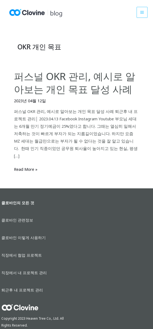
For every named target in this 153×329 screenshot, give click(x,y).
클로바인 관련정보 (17, 220)
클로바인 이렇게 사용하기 (23, 237)
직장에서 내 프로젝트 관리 (24, 272)
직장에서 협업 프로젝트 (21, 255)
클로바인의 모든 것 (17, 202)
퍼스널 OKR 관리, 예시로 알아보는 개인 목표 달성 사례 (74, 82)
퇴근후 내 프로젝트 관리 (22, 290)
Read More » (25, 169)
